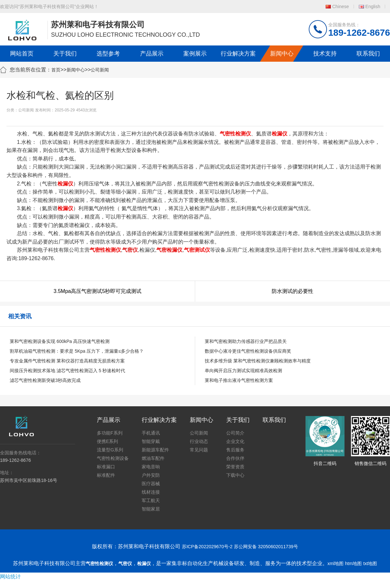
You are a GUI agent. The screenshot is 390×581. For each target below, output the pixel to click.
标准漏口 (106, 466)
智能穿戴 (151, 441)
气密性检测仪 (99, 563)
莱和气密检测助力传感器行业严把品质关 (246, 341)
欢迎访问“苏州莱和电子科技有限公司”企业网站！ (49, 6)
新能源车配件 (155, 449)
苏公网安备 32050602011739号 (266, 546)
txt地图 (370, 563)
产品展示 (151, 53)
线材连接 (151, 492)
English (372, 6)
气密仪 (125, 563)
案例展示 (195, 53)
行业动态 (199, 441)
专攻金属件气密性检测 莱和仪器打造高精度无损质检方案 (67, 360)
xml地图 (336, 563)
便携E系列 (107, 441)
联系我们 (368, 53)
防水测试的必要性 (292, 291)
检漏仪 (144, 563)
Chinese (340, 6)
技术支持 (325, 53)
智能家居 (151, 509)
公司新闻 (100, 69)
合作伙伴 (235, 458)
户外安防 (151, 475)
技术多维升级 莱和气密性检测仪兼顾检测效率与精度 (258, 360)
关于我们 (65, 53)
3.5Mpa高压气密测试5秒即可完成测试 (97, 291)
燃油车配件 (153, 458)
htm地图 (353, 563)
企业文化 (235, 441)
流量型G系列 (110, 449)
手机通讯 (151, 433)
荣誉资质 (235, 466)
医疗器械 (151, 483)
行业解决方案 (238, 53)
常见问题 (199, 449)
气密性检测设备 (113, 458)
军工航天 (151, 500)
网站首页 (21, 53)
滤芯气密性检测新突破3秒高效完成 (45, 380)
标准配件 (106, 475)
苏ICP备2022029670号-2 (207, 546)
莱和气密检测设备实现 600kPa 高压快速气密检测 (60, 341)
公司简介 (235, 433)
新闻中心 (281, 53)
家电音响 (151, 466)
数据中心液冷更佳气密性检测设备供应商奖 (248, 351)
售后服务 (235, 449)
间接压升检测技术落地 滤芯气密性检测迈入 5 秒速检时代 (67, 370)
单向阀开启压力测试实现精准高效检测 (243, 370)
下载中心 (235, 475)
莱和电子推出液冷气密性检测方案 (239, 380)
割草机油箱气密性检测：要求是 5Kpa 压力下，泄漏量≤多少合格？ (77, 351)
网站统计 (10, 576)
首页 (55, 69)
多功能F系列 (110, 433)
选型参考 (108, 53)
